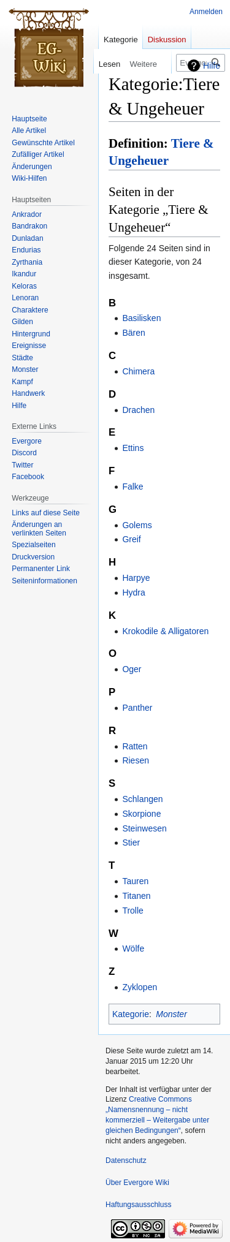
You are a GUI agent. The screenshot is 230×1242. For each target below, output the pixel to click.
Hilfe (211, 65)
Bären (133, 333)
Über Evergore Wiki (137, 1182)
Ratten (134, 746)
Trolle (133, 910)
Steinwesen (144, 828)
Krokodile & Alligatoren (165, 631)
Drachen (138, 410)
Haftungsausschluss (138, 1204)
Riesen (135, 760)
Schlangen (142, 799)
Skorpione (141, 814)
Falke (132, 486)
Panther (137, 708)
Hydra (133, 592)
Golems (136, 525)
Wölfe (133, 948)
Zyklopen (139, 987)
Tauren (135, 881)
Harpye (136, 578)
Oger (131, 669)
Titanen (136, 896)
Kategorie (130, 1014)
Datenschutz (126, 1160)
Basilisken (141, 318)
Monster (171, 1014)
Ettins (133, 448)
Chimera (138, 371)
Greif (131, 539)
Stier (131, 842)
